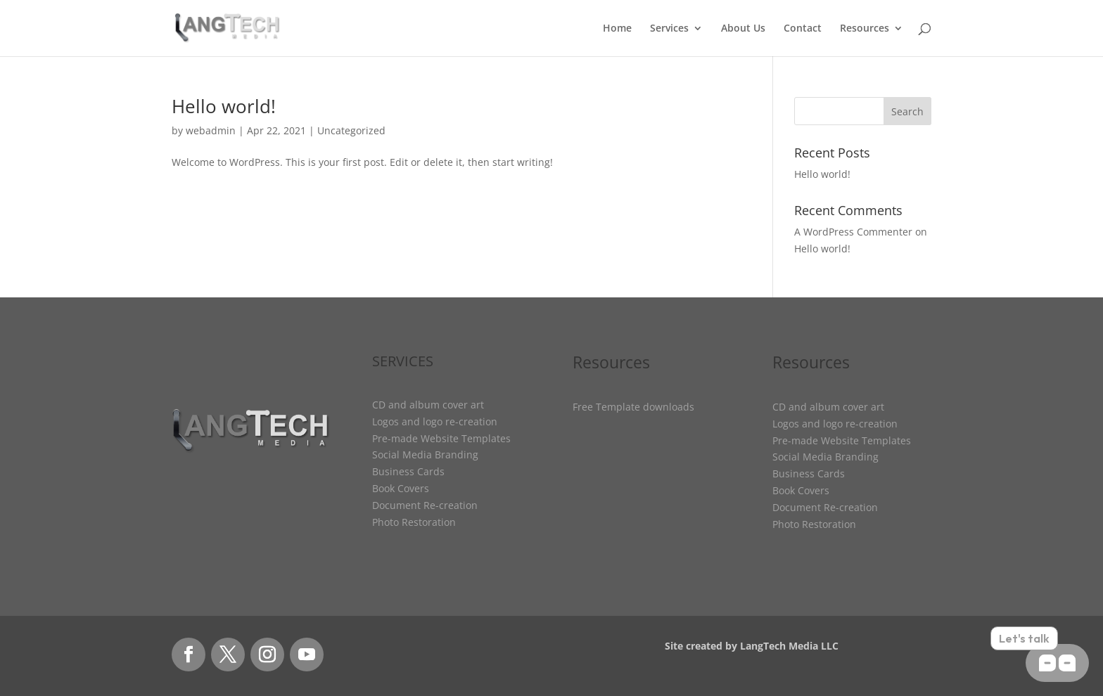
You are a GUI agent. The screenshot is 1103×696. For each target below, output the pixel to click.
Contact (803, 28)
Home (617, 28)
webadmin (211, 130)
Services (669, 28)
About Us (743, 28)
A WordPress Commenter (853, 231)
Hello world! (224, 106)
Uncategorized (351, 130)
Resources (864, 28)
